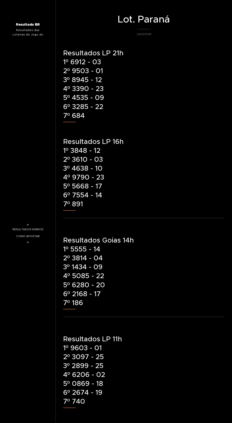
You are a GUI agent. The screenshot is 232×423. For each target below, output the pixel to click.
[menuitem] (28, 229)
